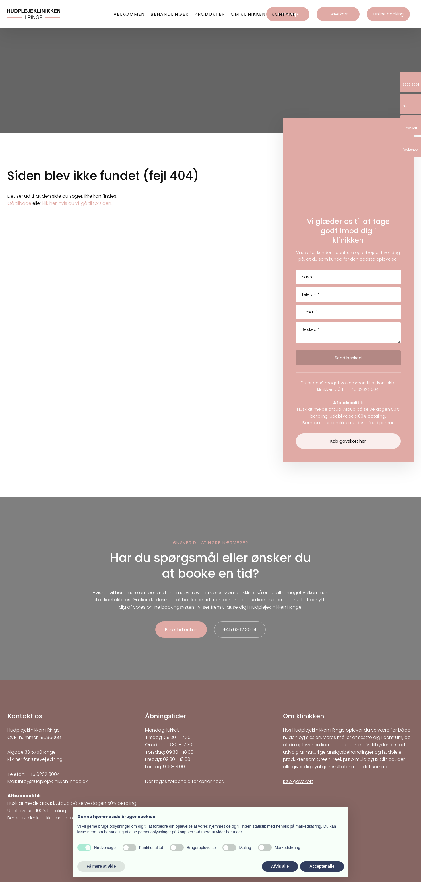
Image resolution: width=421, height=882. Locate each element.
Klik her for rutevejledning (35, 759)
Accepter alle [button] (321, 866)
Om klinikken (248, 14)
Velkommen (129, 14)
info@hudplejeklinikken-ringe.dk (53, 781)
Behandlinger (169, 14)
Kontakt (283, 14)
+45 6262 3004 (364, 389)
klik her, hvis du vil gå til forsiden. (77, 203)
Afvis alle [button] (280, 866)
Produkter (209, 14)
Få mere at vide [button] (101, 866)
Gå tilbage (19, 203)
